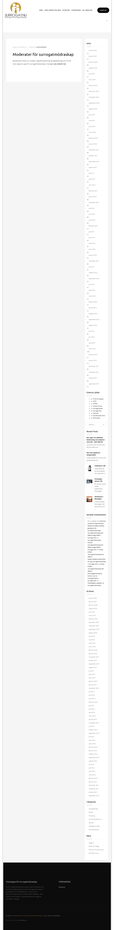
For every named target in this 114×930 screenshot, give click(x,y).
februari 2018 (93, 138)
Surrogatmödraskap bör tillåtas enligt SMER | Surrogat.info (95, 535)
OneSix (94, 404)
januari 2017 (93, 197)
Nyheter (91, 823)
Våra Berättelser (94, 830)
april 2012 (92, 343)
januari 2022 (93, 50)
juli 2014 (91, 267)
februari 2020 (93, 62)
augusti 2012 (93, 325)
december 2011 (94, 366)
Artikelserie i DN (100, 466)
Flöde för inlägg (94, 846)
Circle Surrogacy (97, 399)
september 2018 (94, 103)
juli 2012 (91, 331)
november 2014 (94, 261)
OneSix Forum (96, 406)
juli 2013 (91, 284)
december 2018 (94, 91)
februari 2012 (93, 355)
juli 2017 (91, 173)
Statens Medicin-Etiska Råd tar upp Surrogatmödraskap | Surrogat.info (97, 561)
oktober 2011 (93, 378)
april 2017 (92, 179)
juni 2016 (92, 214)
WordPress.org (93, 853)
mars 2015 (92, 249)
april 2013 (92, 290)
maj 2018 (92, 120)
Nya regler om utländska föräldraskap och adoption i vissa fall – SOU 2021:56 (96, 440)
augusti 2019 (93, 68)
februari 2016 (93, 226)
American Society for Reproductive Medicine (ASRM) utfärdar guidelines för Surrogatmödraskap (97, 526)
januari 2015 (93, 255)
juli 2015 (91, 232)
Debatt (91, 812)
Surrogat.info (96, 411)
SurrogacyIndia (97, 408)
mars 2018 (92, 132)
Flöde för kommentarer (96, 850)
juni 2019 (92, 74)
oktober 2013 (93, 273)
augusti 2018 (93, 109)
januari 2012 (93, 360)
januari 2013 (93, 308)
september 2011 (94, 384)
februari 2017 (93, 191)
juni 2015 (92, 237)
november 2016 (94, 202)
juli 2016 (91, 208)
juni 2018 (92, 115)
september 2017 (94, 161)
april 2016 (92, 220)
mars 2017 (92, 185)
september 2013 (94, 279)
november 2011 (94, 372)
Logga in (91, 843)
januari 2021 (93, 56)
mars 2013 (92, 296)
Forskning (92, 816)
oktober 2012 (93, 314)
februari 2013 (93, 302)
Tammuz (95, 413)
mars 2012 (92, 349)
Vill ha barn (95, 418)
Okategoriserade (41, 47)
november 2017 (94, 150)
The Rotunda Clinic (98, 416)
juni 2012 (92, 337)
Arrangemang (93, 809)
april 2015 (92, 243)
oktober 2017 (93, 156)
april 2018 (92, 126)
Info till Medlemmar (95, 819)
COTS (93, 401)
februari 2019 (93, 85)
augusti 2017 (93, 167)
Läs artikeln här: (60, 64)
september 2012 (94, 319)
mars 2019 (92, 80)
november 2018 (94, 97)
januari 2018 (93, 144)
